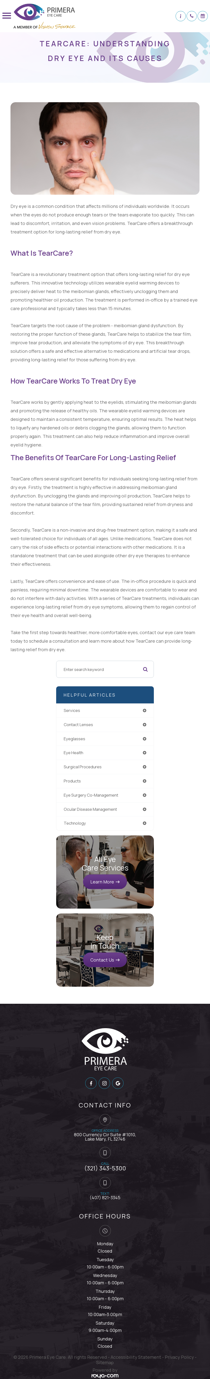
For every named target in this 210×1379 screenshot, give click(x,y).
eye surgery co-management (91, 795)
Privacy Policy (179, 1357)
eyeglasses (74, 738)
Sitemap (105, 1362)
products (72, 781)
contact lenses (78, 724)
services (72, 710)
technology (75, 823)
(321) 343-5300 (105, 1168)
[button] (181, 16)
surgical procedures (83, 767)
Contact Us (102, 960)
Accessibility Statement (136, 1357)
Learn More (102, 882)
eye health (73, 752)
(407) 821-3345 (105, 1197)
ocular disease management (90, 809)
